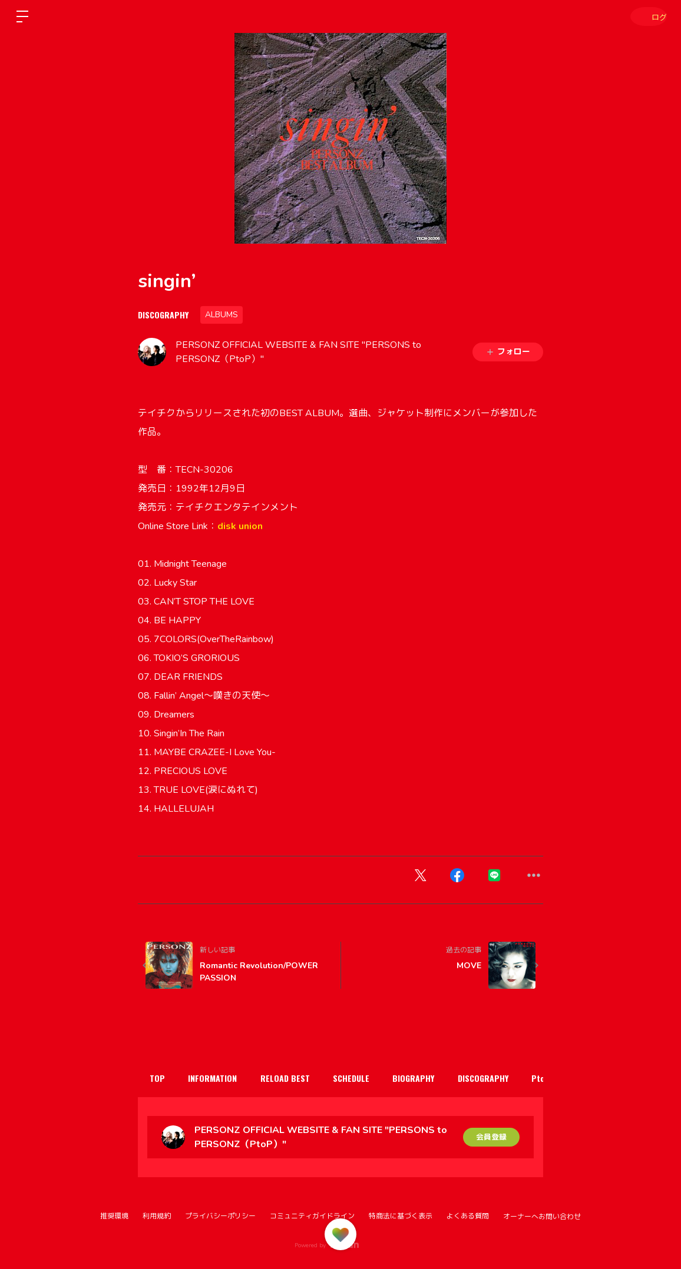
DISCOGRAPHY (163, 314)
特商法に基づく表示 (400, 1216)
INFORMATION (221, 1078)
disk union (240, 526)
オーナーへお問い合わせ (542, 1216)
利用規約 (157, 1216)
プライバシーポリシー (220, 1216)
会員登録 (491, 1136)
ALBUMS (221, 314)
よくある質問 (468, 1216)
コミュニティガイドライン (312, 1216)
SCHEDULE (373, 1078)
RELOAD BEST (300, 1078)
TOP (160, 1078)
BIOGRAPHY (441, 1078)
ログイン (646, 16)
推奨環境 (114, 1216)
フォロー (507, 351)
